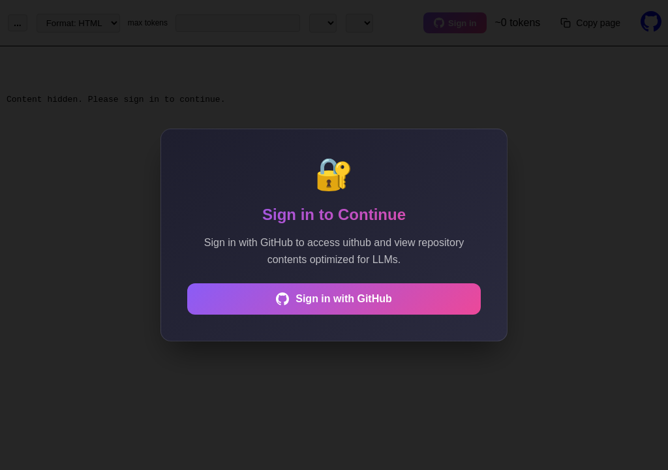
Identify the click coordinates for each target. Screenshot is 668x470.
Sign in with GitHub (334, 299)
